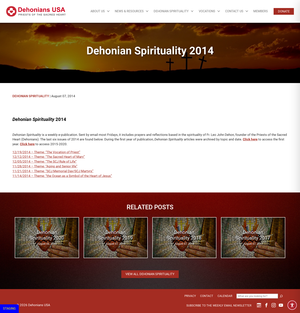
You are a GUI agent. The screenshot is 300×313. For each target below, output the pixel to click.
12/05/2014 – (23, 161)
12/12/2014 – (23, 157)
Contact (206, 296)
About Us (97, 11)
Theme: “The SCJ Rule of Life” (55, 161)
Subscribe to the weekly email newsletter (218, 305)
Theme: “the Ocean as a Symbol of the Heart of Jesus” (73, 176)
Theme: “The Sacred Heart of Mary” (59, 157)
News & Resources (129, 11)
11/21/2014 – (23, 171)
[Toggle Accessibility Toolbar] (292, 305)
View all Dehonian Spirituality (150, 274)
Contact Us (234, 11)
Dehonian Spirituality (171, 11)
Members (260, 11)
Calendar (225, 296)
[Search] (281, 296)
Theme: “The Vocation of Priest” (57, 152)
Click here (250, 139)
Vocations (207, 11)
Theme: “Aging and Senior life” (55, 166)
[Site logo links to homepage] (36, 11)
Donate (284, 11)
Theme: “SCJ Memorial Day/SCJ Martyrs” (63, 171)
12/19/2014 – (23, 152)
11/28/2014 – (23, 166)
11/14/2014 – (23, 176)
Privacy (190, 296)
